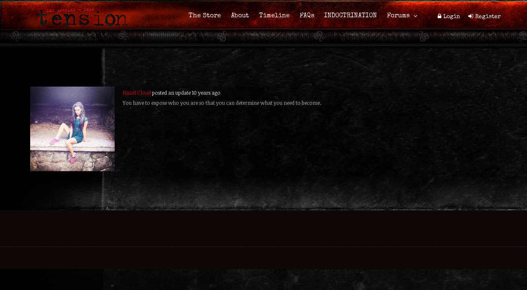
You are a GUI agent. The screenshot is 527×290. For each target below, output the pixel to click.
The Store (205, 16)
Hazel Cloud (137, 92)
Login (451, 17)
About (240, 16)
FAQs (307, 16)
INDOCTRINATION (350, 16)
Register (488, 17)
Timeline (274, 16)
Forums (398, 16)
